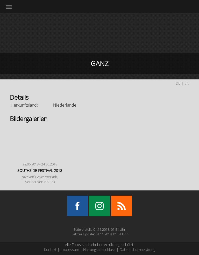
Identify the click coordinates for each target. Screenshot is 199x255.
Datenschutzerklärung (137, 249)
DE (178, 83)
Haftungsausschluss (99, 249)
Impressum (70, 249)
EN (186, 83)
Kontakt (50, 249)
